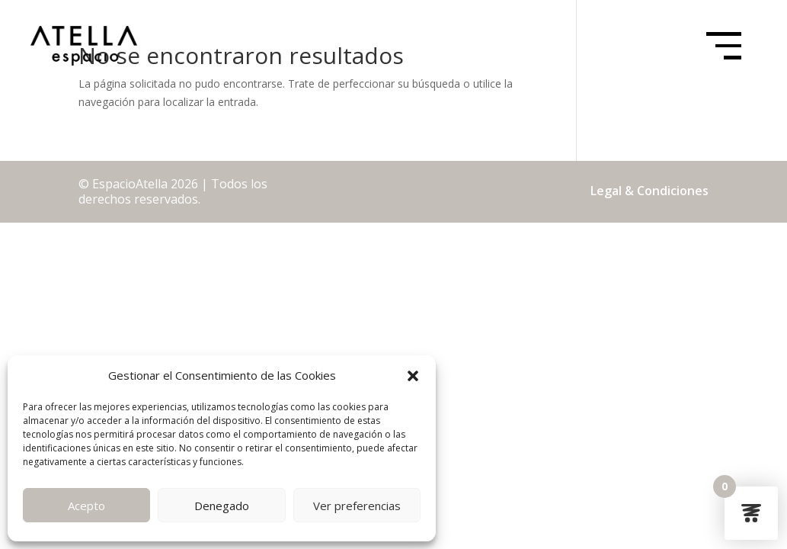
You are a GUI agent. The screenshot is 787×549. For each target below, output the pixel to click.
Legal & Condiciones (649, 190)
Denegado (221, 505)
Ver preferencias (357, 505)
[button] (413, 376)
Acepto (86, 505)
